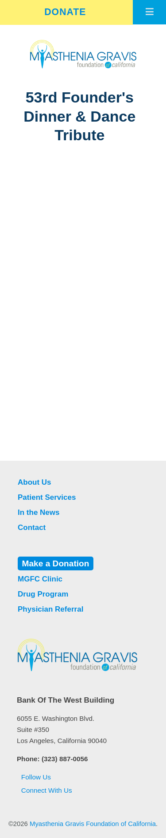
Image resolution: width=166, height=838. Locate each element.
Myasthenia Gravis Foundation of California (93, 823)
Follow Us (34, 777)
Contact (32, 527)
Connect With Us (44, 790)
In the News (38, 512)
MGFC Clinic (40, 579)
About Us (34, 482)
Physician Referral (50, 609)
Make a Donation (55, 563)
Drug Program (43, 594)
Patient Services (47, 497)
